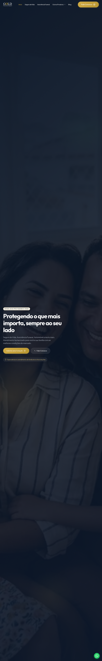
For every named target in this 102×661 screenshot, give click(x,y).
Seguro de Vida (30, 4)
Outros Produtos (59, 4)
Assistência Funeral (43, 4)
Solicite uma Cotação (16, 351)
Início (20, 4)
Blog (69, 4)
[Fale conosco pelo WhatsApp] (97, 656)
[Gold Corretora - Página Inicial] (7, 4)
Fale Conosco (88, 4)
